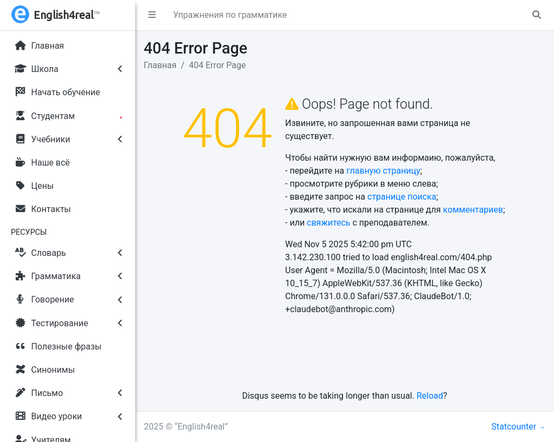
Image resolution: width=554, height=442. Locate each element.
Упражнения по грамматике (230, 15)
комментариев (473, 209)
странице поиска (401, 197)
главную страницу (383, 171)
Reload (430, 396)
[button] (152, 15)
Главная (160, 65)
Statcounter (513, 426)
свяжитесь (328, 222)
